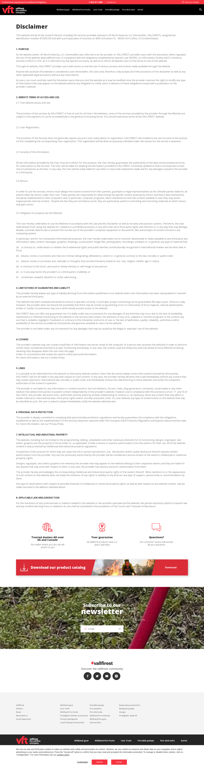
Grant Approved (23, 719)
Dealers (19, 708)
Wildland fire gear (98, 719)
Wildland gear (57, 9)
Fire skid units (133, 9)
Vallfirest (20, 705)
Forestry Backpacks (69, 719)
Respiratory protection (129, 705)
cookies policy (63, 754)
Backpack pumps (126, 708)
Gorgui (122, 712)
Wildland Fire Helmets (100, 715)
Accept (123, 762)
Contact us (111, 2)
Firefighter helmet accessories (74, 715)
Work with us (22, 715)
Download (170, 567)
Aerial (147, 9)
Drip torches (95, 722)
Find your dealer (190, 2)
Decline (98, 762)
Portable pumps (114, 9)
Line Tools (96, 9)
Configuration (77, 762)
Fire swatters (96, 708)
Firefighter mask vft (128, 715)
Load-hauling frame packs (72, 722)
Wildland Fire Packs (77, 9)
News (18, 712)
